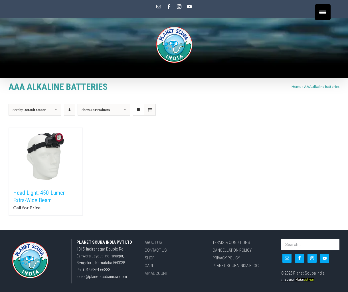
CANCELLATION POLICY (232, 250)
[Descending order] (69, 110)
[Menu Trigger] (323, 12)
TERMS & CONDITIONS (231, 242)
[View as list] (149, 109)
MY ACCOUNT (156, 273)
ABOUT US (153, 242)
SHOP (150, 258)
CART (149, 265)
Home (296, 86)
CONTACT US (156, 250)
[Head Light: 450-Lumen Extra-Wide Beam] (45, 155)
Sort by (29, 110)
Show (96, 110)
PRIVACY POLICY (226, 258)
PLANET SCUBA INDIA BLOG (236, 265)
